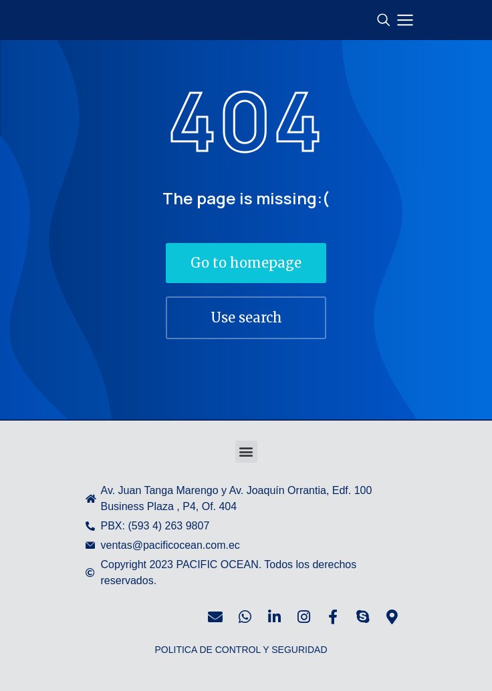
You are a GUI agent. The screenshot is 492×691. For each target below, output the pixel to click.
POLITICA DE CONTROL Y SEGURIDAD (240, 649)
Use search (246, 317)
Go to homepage (246, 262)
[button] (246, 452)
